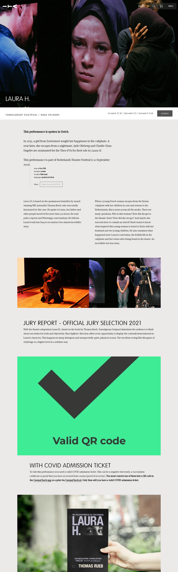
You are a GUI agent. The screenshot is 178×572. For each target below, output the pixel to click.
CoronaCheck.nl (73, 480)
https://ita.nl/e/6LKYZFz (51, 184)
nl (144, 6)
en (139, 6)
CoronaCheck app (42, 480)
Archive (165, 113)
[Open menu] (171, 6)
